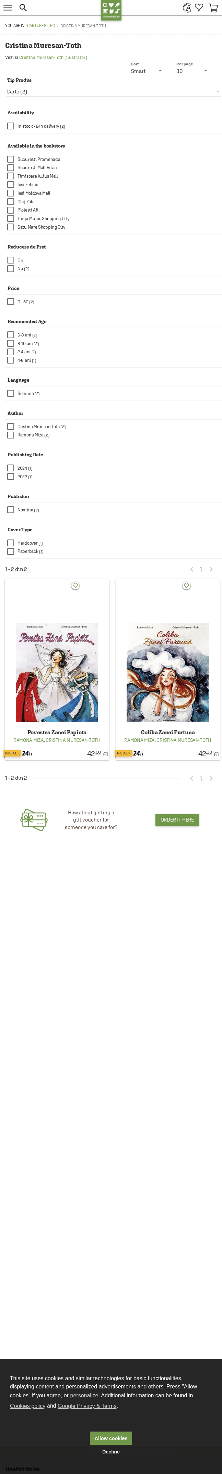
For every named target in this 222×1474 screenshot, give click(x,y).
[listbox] (113, 91)
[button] (58, 7)
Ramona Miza (28, 740)
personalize (84, 1395)
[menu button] (7, 7)
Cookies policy (27, 1406)
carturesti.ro (41, 25)
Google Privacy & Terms (87, 1406)
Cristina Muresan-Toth (73, 740)
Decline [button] (111, 1451)
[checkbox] (114, 126)
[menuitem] (185, 7)
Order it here (177, 820)
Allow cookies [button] (111, 1438)
